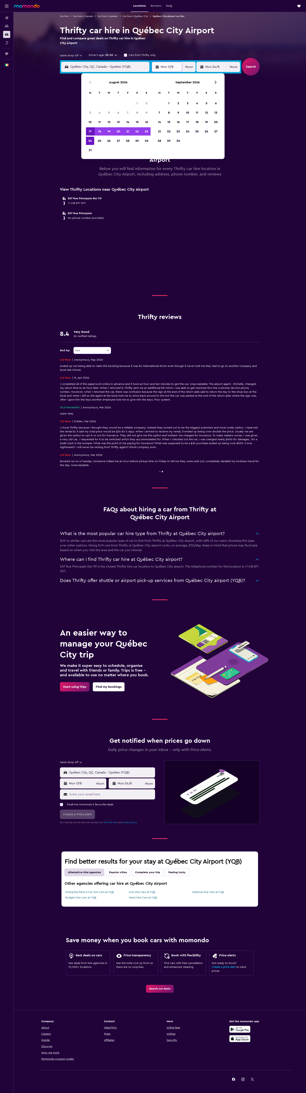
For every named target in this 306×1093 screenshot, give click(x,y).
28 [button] (127, 140)
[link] (74, 687)
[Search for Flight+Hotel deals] (7, 43)
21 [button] (127, 131)
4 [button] (99, 112)
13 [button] (118, 122)
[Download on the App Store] (239, 1038)
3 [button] (90, 112)
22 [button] (137, 131)
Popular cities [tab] (118, 872)
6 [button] (118, 112)
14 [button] (127, 122)
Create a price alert (224, 967)
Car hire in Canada (83, 16)
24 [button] (90, 140)
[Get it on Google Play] (239, 1029)
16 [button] (146, 122)
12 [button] (108, 122)
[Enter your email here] (111, 794)
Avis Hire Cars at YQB (142, 892)
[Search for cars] (7, 34)
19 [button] (108, 131)
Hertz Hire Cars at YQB (143, 897)
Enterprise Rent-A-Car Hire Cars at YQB (89, 892)
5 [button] (109, 112)
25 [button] (99, 140)
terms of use (109, 822)
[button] (6, 6)
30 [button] (146, 140)
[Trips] (7, 54)
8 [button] (137, 112)
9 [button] (146, 112)
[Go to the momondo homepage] (27, 6)
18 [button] (99, 131)
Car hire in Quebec (107, 16)
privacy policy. (129, 822)
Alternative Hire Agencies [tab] (84, 872)
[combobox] (71, 55)
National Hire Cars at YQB (208, 892)
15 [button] (137, 122)
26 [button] (109, 140)
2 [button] (146, 103)
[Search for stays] (7, 26)
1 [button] (137, 103)
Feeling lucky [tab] (177, 872)
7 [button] (127, 112)
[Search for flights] (7, 18)
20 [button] (118, 131)
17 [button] (90, 131)
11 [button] (99, 122)
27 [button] (118, 140)
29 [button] (137, 140)
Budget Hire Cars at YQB (80, 897)
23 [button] (146, 131)
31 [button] (90, 150)
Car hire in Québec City (135, 16)
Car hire (64, 16)
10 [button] (90, 122)
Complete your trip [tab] (147, 872)
